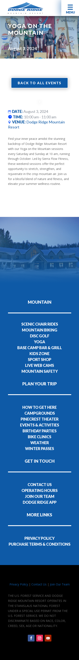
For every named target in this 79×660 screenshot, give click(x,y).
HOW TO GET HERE (39, 407)
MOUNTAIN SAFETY (39, 371)
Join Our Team (60, 584)
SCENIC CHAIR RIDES (39, 324)
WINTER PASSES (39, 448)
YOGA (39, 341)
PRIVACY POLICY (39, 538)
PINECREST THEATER (40, 419)
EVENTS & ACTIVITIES (39, 425)
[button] (70, 8)
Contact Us (39, 584)
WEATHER (39, 442)
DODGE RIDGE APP (39, 502)
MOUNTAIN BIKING (39, 330)
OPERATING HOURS (39, 490)
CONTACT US (40, 484)
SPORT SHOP (39, 359)
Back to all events (39, 83)
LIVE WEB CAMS (39, 365)
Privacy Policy (18, 584)
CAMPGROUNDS (39, 413)
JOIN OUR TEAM (39, 496)
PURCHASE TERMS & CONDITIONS (39, 544)
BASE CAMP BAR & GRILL (39, 347)
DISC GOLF (39, 336)
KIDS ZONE (39, 353)
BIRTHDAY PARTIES (39, 431)
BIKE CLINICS (39, 436)
